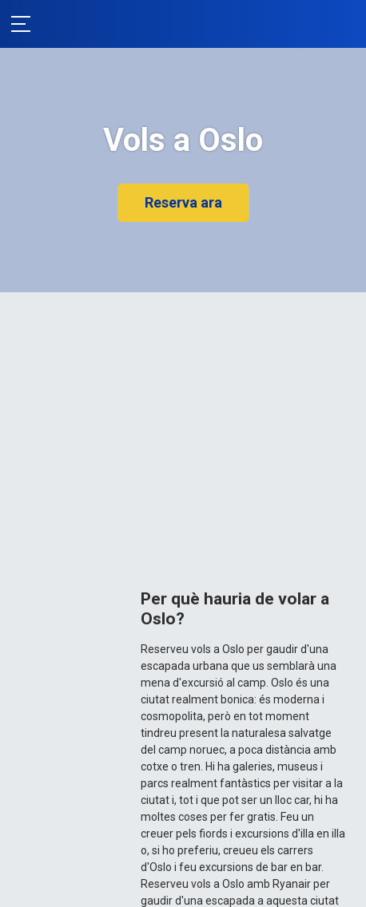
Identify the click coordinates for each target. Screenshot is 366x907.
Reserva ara (183, 202)
